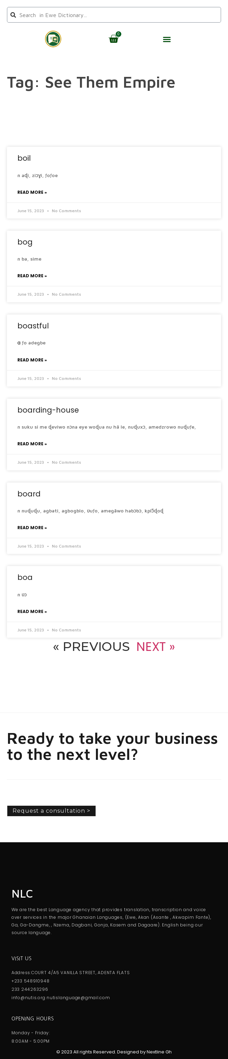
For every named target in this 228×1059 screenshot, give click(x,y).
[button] (167, 39)
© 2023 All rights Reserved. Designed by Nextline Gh (114, 1052)
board (29, 494)
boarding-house (48, 410)
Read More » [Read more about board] (32, 528)
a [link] (19, 342)
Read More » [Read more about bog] (32, 276)
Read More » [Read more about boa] (32, 611)
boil (24, 158)
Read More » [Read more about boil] (32, 192)
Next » (155, 646)
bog (25, 242)
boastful (33, 326)
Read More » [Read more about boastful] (32, 360)
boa (25, 577)
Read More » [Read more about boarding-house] (32, 444)
